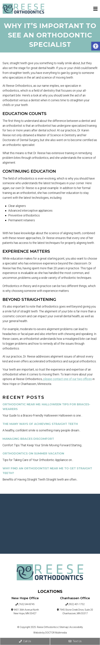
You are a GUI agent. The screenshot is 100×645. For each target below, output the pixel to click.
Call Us (25, 641)
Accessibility (76, 627)
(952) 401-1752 (76, 604)
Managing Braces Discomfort (28, 438)
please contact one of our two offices (67, 379)
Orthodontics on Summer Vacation (33, 453)
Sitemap (63, 627)
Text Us (75, 641)
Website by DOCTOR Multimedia (50, 632)
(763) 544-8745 (26, 604)
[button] (95, 46)
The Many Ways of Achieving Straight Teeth (40, 424)
